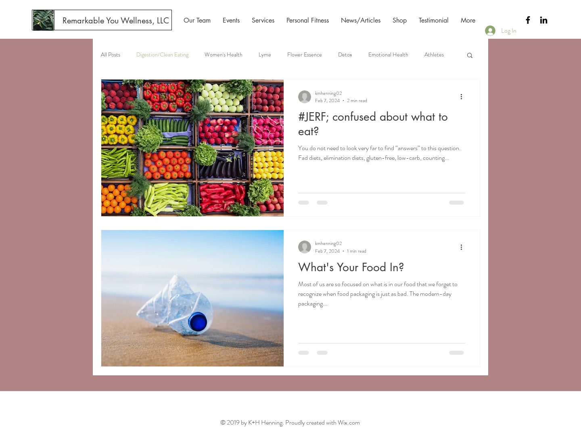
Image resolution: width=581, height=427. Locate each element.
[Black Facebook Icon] (528, 20)
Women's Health (223, 55)
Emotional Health (388, 55)
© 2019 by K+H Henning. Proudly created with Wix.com (290, 422)
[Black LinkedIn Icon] (544, 20)
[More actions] (464, 97)
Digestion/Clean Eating (162, 55)
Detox (345, 55)
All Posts (110, 55)
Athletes (434, 55)
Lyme (265, 55)
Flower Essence (304, 55)
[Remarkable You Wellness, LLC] (115, 21)
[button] (470, 56)
